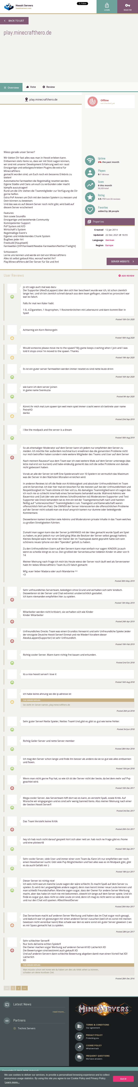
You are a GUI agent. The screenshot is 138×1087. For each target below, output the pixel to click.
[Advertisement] (57, 58)
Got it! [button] (123, 1079)
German (109, 240)
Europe (109, 245)
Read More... (59, 1011)
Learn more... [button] (12, 1082)
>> (24, 988)
